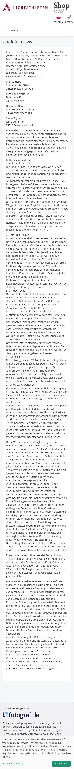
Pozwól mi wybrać (12, 763)
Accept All (61, 763)
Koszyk (69, 19)
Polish (58, 19)
